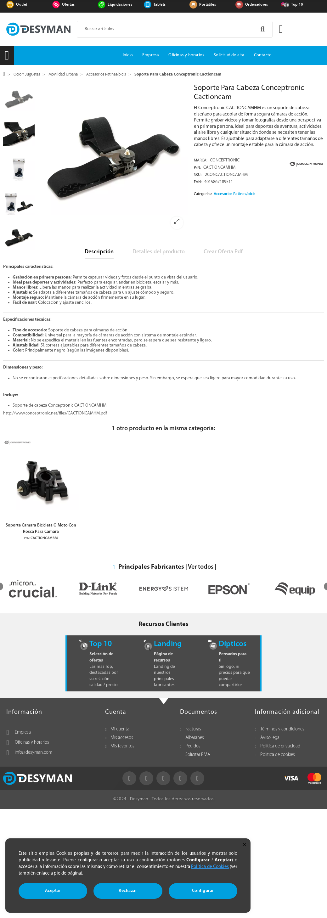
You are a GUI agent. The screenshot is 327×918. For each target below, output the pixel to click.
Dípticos (232, 644)
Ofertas (68, 5)
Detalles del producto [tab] (158, 252)
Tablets (160, 5)
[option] (113, 159)
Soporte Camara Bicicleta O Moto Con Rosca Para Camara (41, 528)
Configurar (203, 890)
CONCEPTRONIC (225, 160)
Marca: (200, 160)
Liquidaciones (120, 5)
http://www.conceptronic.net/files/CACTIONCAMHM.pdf (55, 413)
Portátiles (207, 5)
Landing (168, 644)
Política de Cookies (210, 866)
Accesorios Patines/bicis (234, 194)
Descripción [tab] (99, 252)
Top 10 (297, 5)
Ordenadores (256, 5)
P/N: (197, 168)
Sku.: (198, 175)
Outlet (21, 5)
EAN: (198, 182)
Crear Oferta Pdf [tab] (223, 252)
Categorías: (203, 194)
